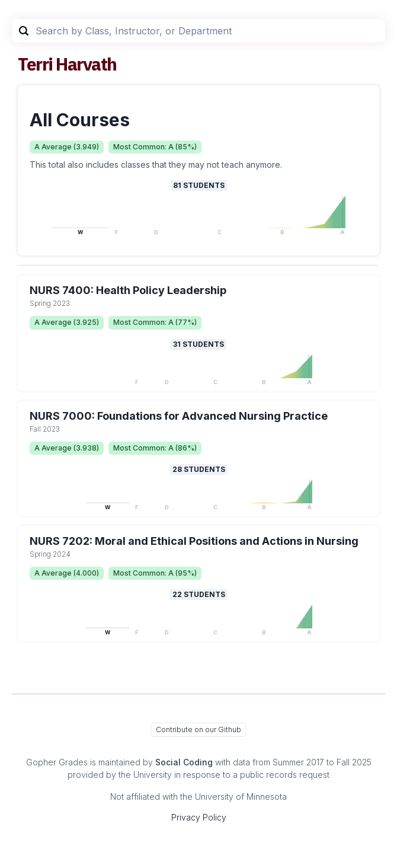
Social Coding (184, 762)
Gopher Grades (57, 762)
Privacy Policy (198, 817)
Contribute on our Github (198, 729)
